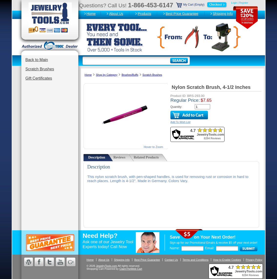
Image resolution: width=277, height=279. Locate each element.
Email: (210, 248)
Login (234, 2)
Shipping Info (223, 14)
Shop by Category (106, 74)
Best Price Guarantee (182, 14)
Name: (175, 248)
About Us (116, 14)
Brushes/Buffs (130, 74)
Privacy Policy (254, 259)
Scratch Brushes (39, 69)
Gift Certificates (38, 78)
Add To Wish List (180, 122)
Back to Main (36, 60)
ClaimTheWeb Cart (130, 268)
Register (243, 2)
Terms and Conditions (195, 259)
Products (144, 14)
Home (91, 14)
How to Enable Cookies (227, 259)
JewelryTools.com (106, 265)
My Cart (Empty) (202, 4)
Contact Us (171, 259)
